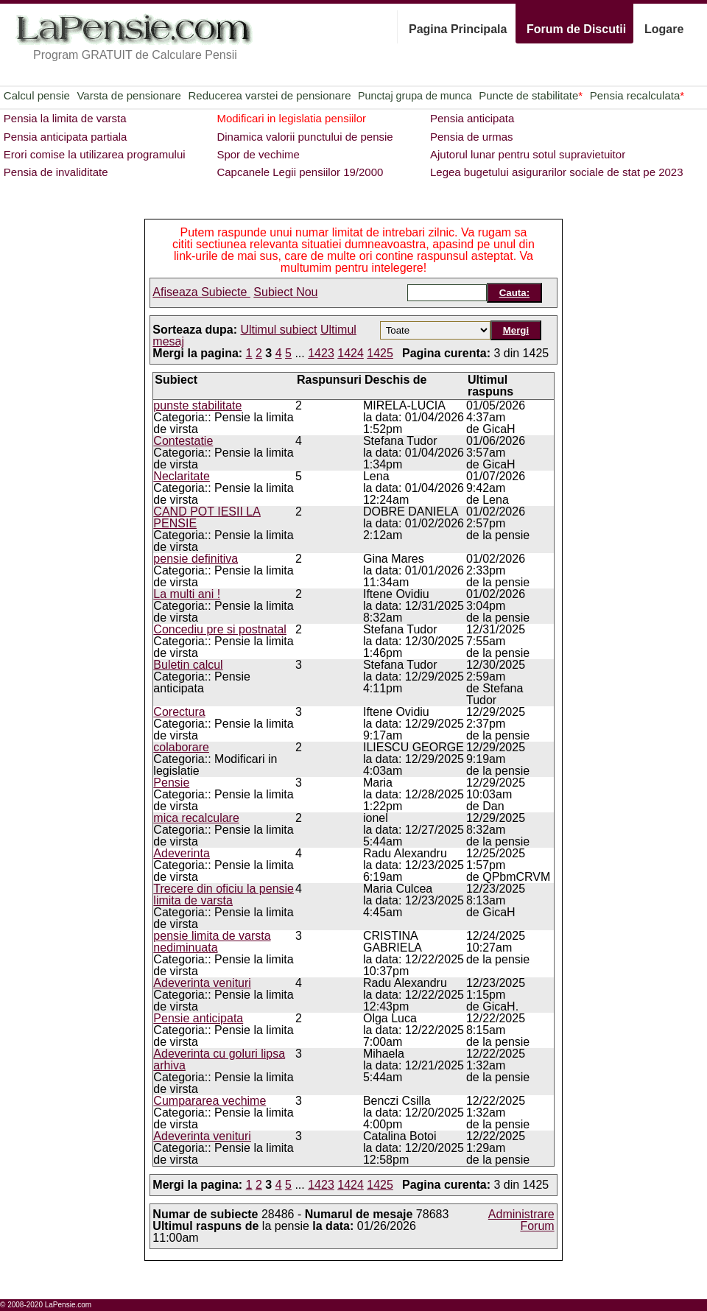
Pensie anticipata (198, 1018)
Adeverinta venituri (202, 983)
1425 (380, 353)
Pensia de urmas (471, 136)
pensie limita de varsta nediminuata (211, 941)
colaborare (181, 747)
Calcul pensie (37, 95)
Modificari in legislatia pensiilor (291, 118)
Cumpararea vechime (209, 1100)
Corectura (179, 712)
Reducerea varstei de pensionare (270, 95)
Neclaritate (181, 476)
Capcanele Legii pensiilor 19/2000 (300, 172)
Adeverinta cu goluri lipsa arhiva (219, 1059)
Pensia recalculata (637, 95)
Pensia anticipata (472, 118)
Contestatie (183, 441)
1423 (321, 353)
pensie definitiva (195, 558)
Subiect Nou (285, 292)
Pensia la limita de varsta (65, 118)
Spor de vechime (258, 154)
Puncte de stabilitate (531, 95)
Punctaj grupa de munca (414, 96)
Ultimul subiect (279, 329)
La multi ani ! (186, 594)
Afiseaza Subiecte (201, 292)
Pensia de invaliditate (56, 172)
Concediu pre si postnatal (219, 629)
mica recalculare (196, 818)
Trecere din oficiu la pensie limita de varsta (223, 894)
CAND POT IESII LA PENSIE (207, 517)
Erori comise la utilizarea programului (95, 154)
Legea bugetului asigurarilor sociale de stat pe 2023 (556, 172)
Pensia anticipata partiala (65, 136)
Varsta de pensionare (128, 95)
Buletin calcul (187, 664)
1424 (350, 353)
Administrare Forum (521, 1220)
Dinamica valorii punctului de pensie (305, 136)
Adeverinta (181, 853)
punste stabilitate (197, 405)
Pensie (171, 782)
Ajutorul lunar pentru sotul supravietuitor (527, 154)
